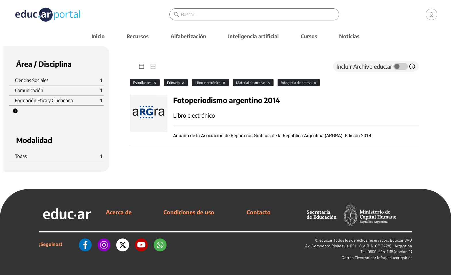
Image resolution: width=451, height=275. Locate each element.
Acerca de (119, 212)
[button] (15, 111)
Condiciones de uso (188, 212)
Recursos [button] (138, 36)
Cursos (309, 36)
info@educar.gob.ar (394, 257)
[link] (431, 14)
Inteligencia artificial (253, 36)
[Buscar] (260, 14)
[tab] (141, 66)
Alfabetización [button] (188, 36)
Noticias (349, 36)
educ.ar (325, 240)
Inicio (98, 36)
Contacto (258, 212)
